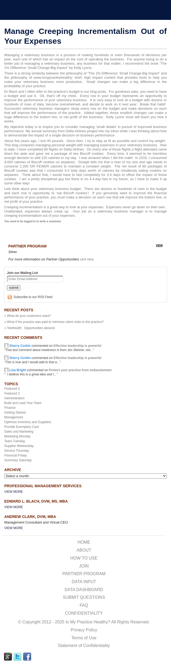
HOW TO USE (84, 558)
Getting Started (15, 412)
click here (87, 259)
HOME (83, 542)
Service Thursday (16, 451)
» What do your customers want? (27, 316)
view (159, 245)
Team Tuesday (14, 441)
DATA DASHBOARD (84, 589)
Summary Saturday (18, 460)
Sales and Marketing (18, 431)
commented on (52, 348)
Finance (10, 408)
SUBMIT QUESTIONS (84, 597)
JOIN (84, 566)
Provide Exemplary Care (21, 427)
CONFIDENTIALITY (84, 613)
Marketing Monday (17, 436)
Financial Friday (15, 455)
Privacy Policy (84, 630)
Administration (14, 398)
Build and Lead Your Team (22, 403)
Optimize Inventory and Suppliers (27, 422)
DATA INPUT (84, 581)
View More (13, 492)
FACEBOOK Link (27, 656)
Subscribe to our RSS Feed (33, 297)
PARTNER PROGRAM (83, 573)
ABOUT (84, 550)
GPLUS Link (8, 656)
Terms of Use (83, 638)
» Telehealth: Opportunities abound (29, 328)
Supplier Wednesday (19, 446)
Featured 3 (12, 389)
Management (13, 417)
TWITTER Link (17, 656)
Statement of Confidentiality (84, 645)
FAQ (84, 605)
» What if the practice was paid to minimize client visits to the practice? (54, 322)
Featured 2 (12, 393)
